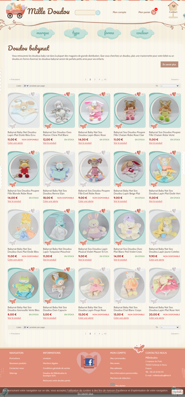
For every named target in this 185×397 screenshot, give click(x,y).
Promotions (15, 358)
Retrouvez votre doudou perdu (56, 380)
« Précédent (14, 79)
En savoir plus (85, 393)
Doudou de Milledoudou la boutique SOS (55, 374)
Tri (157, 86)
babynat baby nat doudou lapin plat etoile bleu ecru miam (22, 134)
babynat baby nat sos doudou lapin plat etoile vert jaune (165, 192)
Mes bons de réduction (120, 378)
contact (173, 12)
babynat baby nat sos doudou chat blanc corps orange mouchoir (127, 309)
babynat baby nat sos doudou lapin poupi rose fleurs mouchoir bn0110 (92, 309)
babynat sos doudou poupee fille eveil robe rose (94, 192)
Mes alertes (117, 384)
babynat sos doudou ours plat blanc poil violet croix (128, 250)
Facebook (89, 363)
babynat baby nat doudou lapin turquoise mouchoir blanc (57, 250)
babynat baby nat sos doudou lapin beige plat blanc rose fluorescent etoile (129, 192)
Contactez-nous (17, 368)
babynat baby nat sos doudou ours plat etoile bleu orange (23, 250)
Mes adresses (116, 368)
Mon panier (148, 12)
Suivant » (175, 79)
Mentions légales (50, 363)
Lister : (20, 86)
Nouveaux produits (18, 363)
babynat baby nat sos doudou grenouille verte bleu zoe (24, 309)
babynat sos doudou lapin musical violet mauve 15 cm (93, 250)
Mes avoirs (115, 363)
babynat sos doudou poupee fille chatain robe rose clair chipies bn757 (129, 134)
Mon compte (119, 12)
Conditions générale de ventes (56, 368)
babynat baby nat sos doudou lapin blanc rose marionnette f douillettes (92, 134)
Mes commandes (118, 358)
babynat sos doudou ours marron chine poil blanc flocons (57, 134)
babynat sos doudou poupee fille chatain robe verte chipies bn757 (165, 134)
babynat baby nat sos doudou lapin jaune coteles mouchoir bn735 (164, 250)
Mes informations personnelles (124, 373)
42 (105, 79)
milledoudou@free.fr (162, 375)
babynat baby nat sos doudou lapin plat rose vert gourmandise (164, 309)
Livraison (47, 358)
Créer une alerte (15, 143)
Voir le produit (49, 143)
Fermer (177, 392)
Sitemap (13, 373)
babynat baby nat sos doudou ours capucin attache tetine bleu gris (56, 309)
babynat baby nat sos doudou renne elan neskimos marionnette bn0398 (55, 192)
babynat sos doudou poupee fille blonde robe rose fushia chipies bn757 (23, 192)
